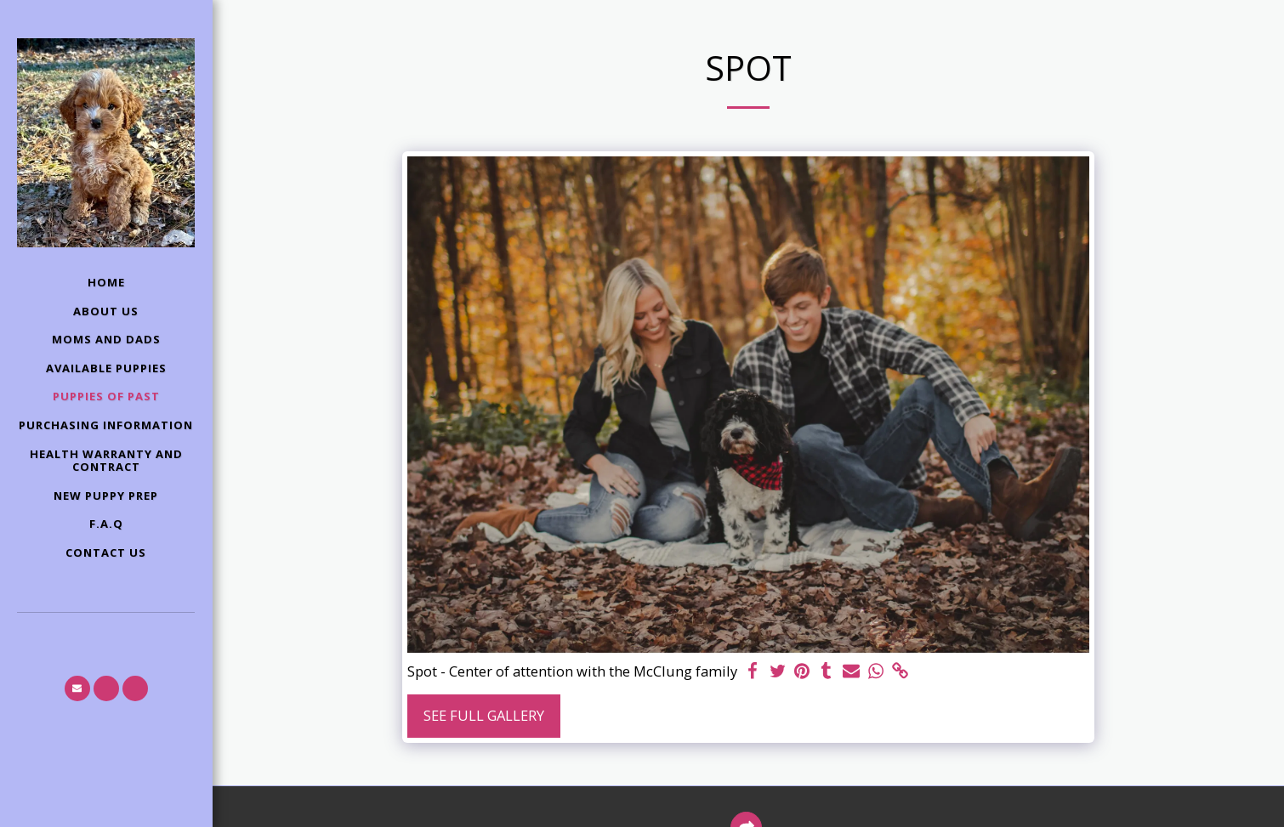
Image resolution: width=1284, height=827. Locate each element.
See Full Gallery (483, 715)
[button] (77, 688)
